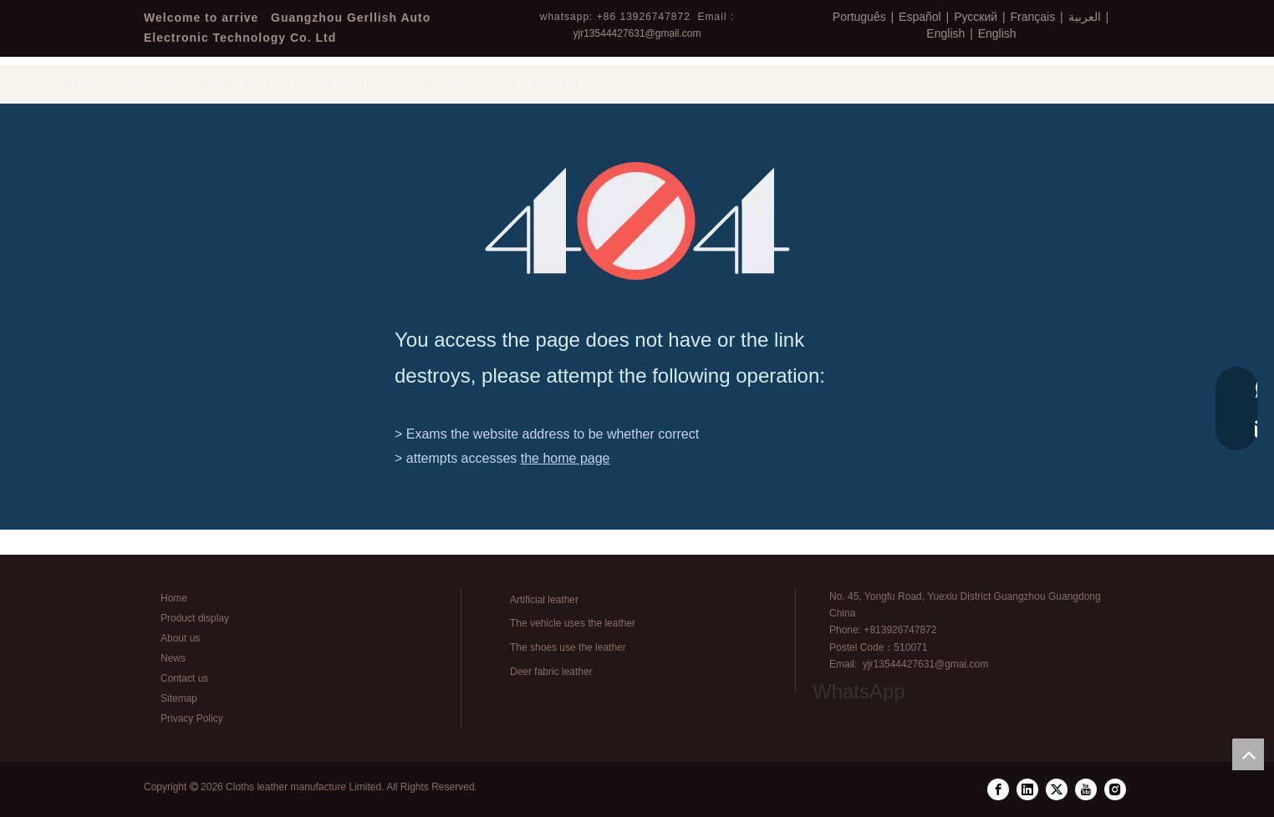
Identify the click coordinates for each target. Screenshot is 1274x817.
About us (180, 638)
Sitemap (179, 698)
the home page (565, 458)
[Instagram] (1115, 789)
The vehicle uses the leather (572, 623)
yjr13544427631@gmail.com (637, 33)
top (1248, 754)
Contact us (184, 678)
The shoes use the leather (568, 647)
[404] (637, 221)
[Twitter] (1057, 789)
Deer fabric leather (551, 671)
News (173, 658)
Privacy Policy (192, 718)
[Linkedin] (1027, 789)
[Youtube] (1086, 789)
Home (174, 598)
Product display (195, 618)
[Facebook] (998, 789)
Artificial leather (544, 600)
